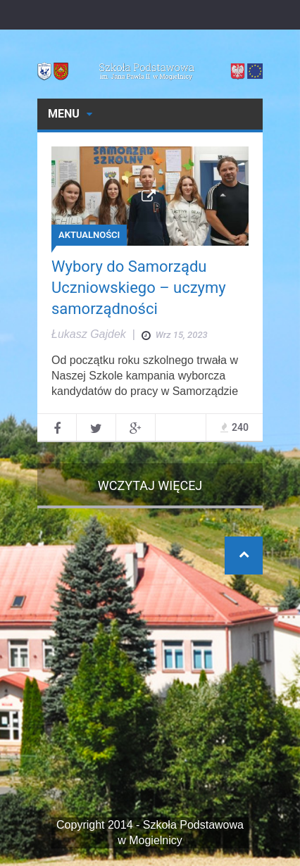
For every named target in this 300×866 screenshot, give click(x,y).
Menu (70, 113)
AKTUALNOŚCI (89, 235)
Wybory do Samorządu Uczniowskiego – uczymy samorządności (138, 288)
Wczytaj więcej (150, 485)
